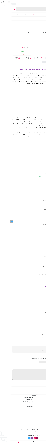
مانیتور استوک (18, 406)
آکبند (36, 14)
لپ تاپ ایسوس (21, 14)
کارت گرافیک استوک (17, 402)
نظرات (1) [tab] (34, 62)
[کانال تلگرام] (1, 221)
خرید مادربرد (42, 412)
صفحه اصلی (42, 399)
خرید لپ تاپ (26, 14)
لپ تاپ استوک (18, 399)
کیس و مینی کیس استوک (16, 401)
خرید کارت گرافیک (41, 410)
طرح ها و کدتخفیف (40, 402)
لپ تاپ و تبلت (31, 14)
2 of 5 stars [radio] (42, 366)
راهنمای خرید (42, 406)
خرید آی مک (19, 404)
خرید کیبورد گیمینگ (40, 416)
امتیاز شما (42, 364)
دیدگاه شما (42, 368)
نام (43, 360)
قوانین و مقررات (41, 401)
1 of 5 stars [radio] (43, 366)
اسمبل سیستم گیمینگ (40, 418)
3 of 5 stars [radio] (40, 366)
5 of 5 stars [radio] (37, 366)
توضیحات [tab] (40, 62)
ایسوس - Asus (14, 45)
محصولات (39, 14)
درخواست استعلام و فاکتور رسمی (38, 404)
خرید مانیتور (42, 414)
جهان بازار (43, 14)
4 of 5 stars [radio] (38, 366)
